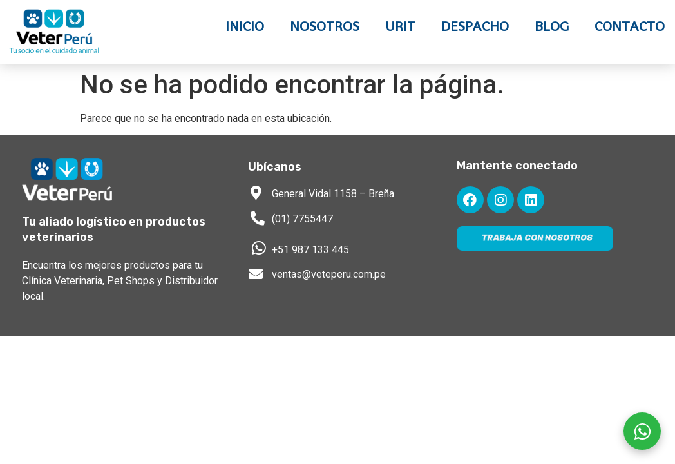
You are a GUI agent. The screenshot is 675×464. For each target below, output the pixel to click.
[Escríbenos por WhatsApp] (642, 431)
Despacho (475, 26)
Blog (552, 26)
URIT (400, 26)
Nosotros (324, 26)
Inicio (244, 26)
